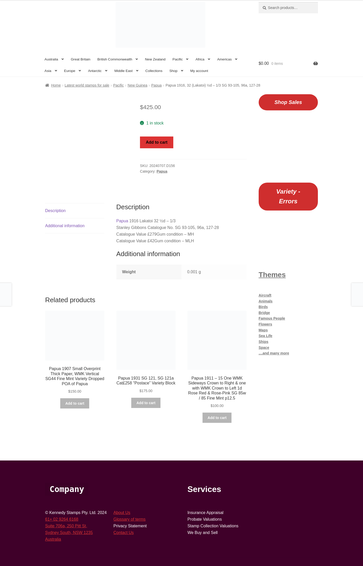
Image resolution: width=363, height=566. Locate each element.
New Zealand (155, 59)
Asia (48, 71)
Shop (173, 71)
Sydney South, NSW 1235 (69, 525)
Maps (263, 330)
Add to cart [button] (74, 396)
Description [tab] (55, 203)
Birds (263, 307)
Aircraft (265, 295)
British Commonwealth (114, 59)
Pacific (178, 59)
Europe (69, 71)
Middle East (123, 71)
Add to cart (156, 142)
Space (264, 347)
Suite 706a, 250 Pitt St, (66, 519)
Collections (154, 71)
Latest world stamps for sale (87, 85)
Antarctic (95, 71)
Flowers (265, 324)
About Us (121, 505)
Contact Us (123, 525)
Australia (51, 59)
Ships (263, 342)
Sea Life (266, 336)
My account (199, 71)
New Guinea (137, 85)
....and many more (274, 353)
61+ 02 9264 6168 (61, 512)
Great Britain (80, 59)
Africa (200, 59)
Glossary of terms (129, 512)
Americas (224, 59)
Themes (272, 275)
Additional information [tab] (65, 218)
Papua (156, 85)
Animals (266, 301)
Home (56, 85)
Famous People (272, 318)
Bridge (264, 313)
